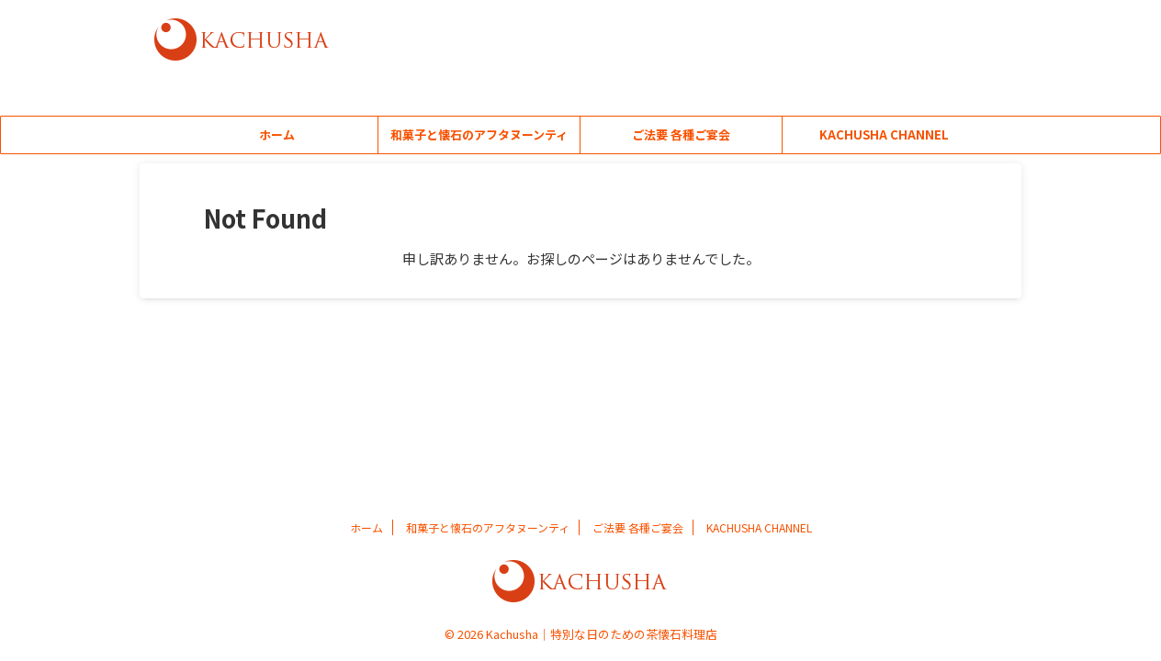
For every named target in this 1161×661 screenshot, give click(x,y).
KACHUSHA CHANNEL (884, 134)
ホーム (277, 134)
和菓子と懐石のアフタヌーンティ (479, 134)
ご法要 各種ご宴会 (681, 134)
